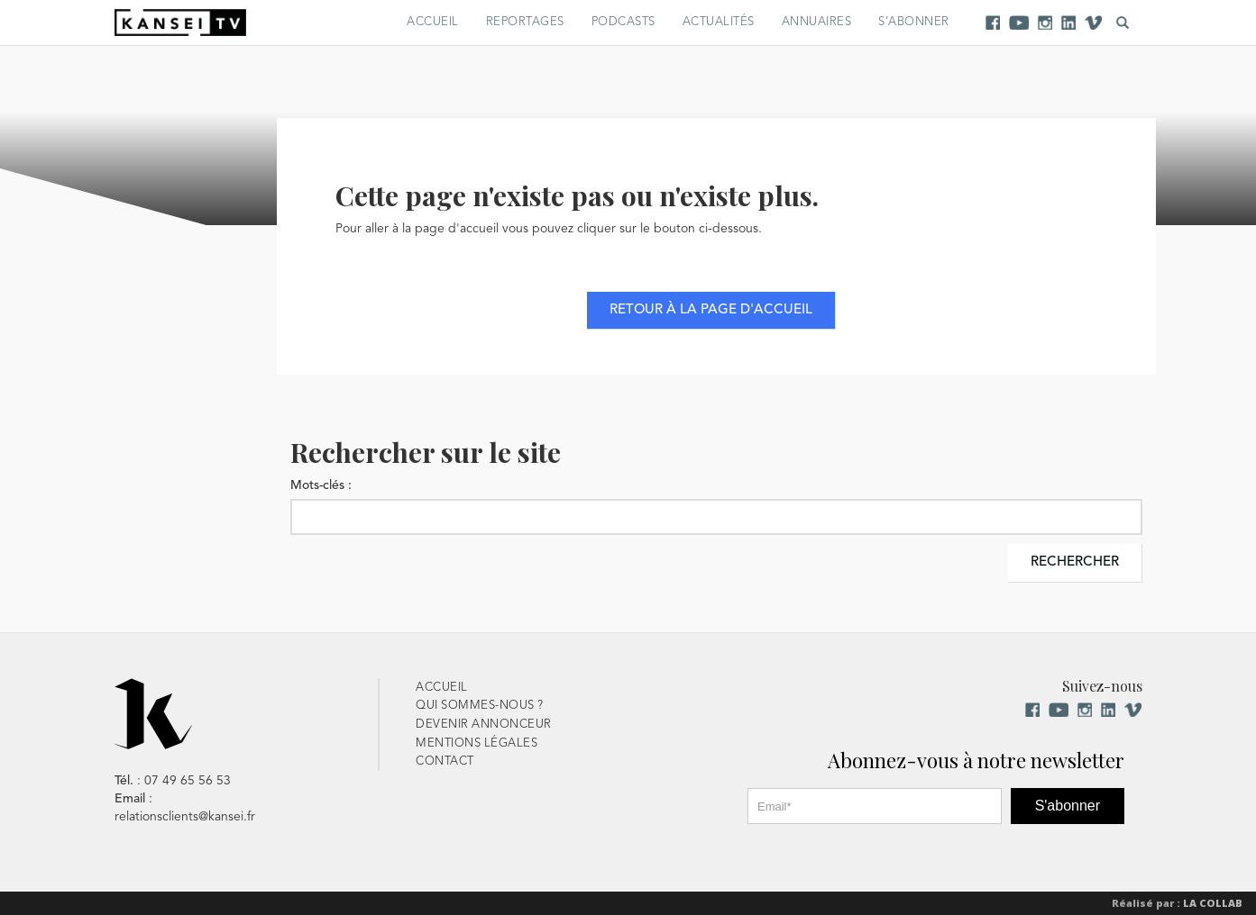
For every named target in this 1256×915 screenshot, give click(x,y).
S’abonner (913, 22)
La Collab (1212, 903)
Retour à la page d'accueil (711, 310)
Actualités (719, 22)
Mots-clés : (321, 485)
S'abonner (1067, 805)
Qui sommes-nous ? (480, 705)
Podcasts (623, 22)
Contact (445, 761)
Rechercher (1075, 562)
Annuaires (817, 22)
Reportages (525, 22)
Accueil (433, 22)
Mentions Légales (476, 743)
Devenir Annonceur (484, 724)
